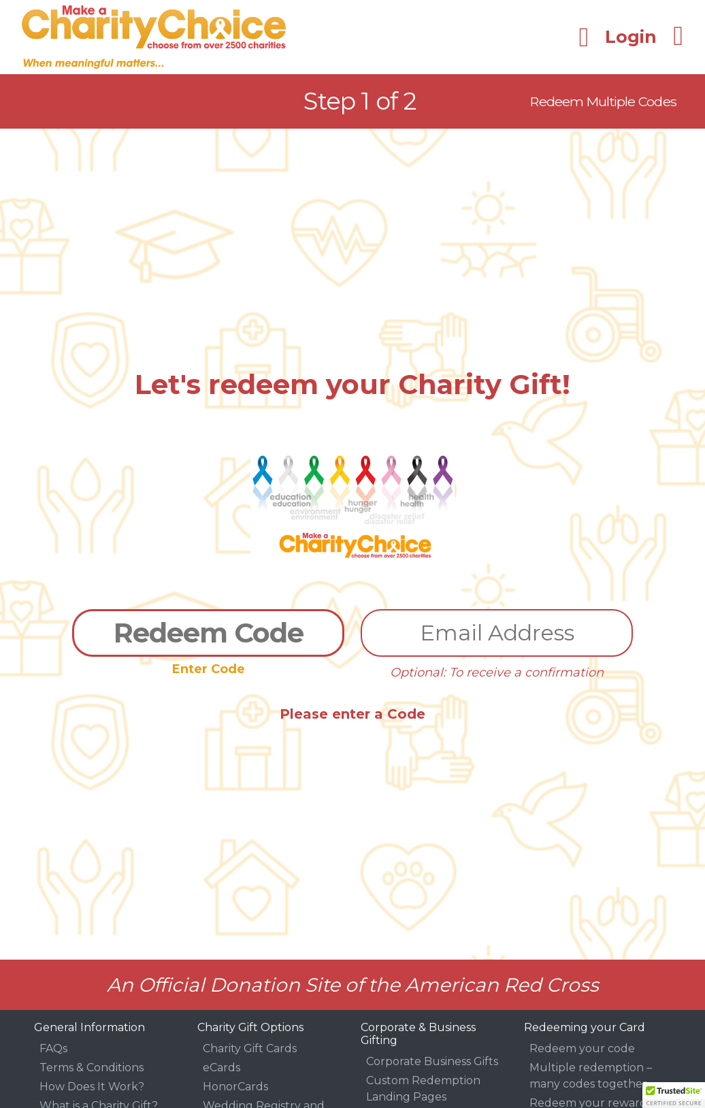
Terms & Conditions (91, 1067)
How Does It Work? (91, 1086)
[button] (673, 1095)
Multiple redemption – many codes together (590, 1075)
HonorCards (235, 1086)
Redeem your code (582, 1048)
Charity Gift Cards (250, 1048)
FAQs (53, 1048)
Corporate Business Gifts (432, 1061)
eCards (221, 1067)
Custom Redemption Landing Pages (423, 1088)
